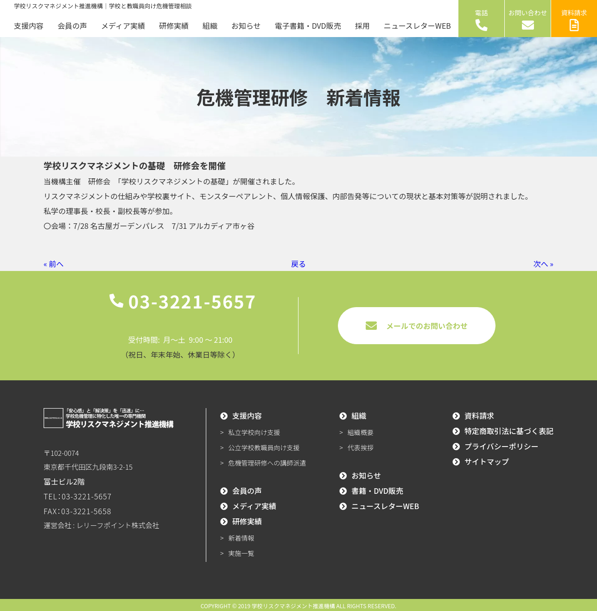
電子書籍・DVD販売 (308, 25)
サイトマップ (486, 461)
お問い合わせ (527, 19)
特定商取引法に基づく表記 (508, 430)
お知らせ (246, 25)
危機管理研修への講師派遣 (267, 462)
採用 (362, 25)
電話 (481, 19)
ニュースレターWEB (417, 25)
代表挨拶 (361, 447)
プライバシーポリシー (501, 446)
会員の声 (72, 25)
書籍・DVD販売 (377, 490)
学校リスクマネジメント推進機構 (293, 606)
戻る (298, 263)
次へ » (543, 263)
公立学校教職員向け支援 (264, 447)
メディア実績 (123, 25)
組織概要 (361, 432)
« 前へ (54, 263)
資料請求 (574, 19)
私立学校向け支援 (254, 432)
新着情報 (241, 537)
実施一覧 (241, 553)
